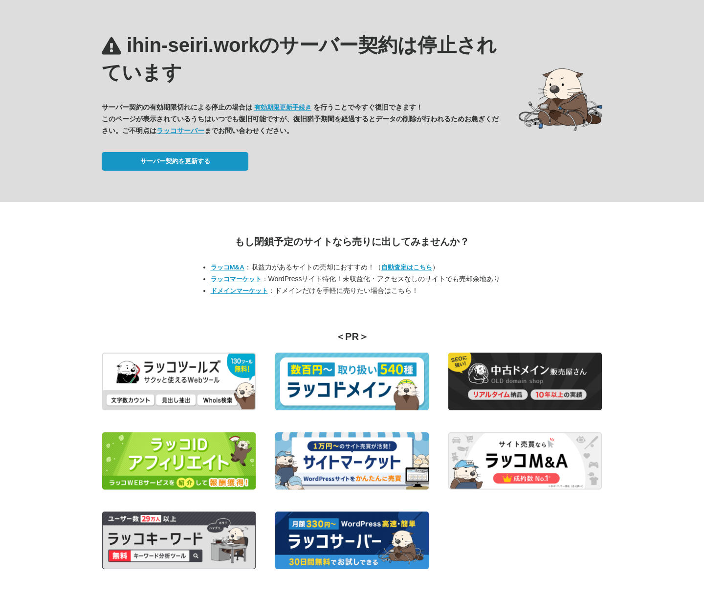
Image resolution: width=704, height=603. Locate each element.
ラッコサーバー (180, 130)
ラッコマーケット (236, 279)
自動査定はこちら (406, 267)
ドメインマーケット (239, 290)
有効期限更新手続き (282, 107)
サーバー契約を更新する (175, 161)
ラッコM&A (227, 267)
